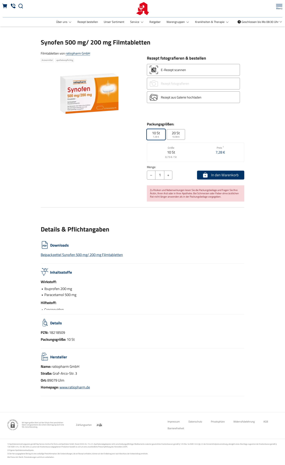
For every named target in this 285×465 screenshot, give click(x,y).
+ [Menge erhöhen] (168, 175)
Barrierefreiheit (176, 428)
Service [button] (135, 22)
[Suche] (21, 6)
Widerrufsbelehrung (244, 421)
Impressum (174, 421)
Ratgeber (155, 22)
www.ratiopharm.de (74, 387)
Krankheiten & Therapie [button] (210, 22)
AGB (265, 421)
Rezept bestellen (87, 22)
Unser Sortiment (114, 22)
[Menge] (159, 175)
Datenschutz (195, 421)
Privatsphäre (218, 421)
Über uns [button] (62, 22)
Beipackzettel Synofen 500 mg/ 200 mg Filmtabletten (82, 254)
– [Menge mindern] (151, 175)
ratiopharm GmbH (78, 53)
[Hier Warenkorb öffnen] (5, 6)
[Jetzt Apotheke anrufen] (13, 6)
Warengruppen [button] (176, 22)
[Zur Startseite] (142, 8)
